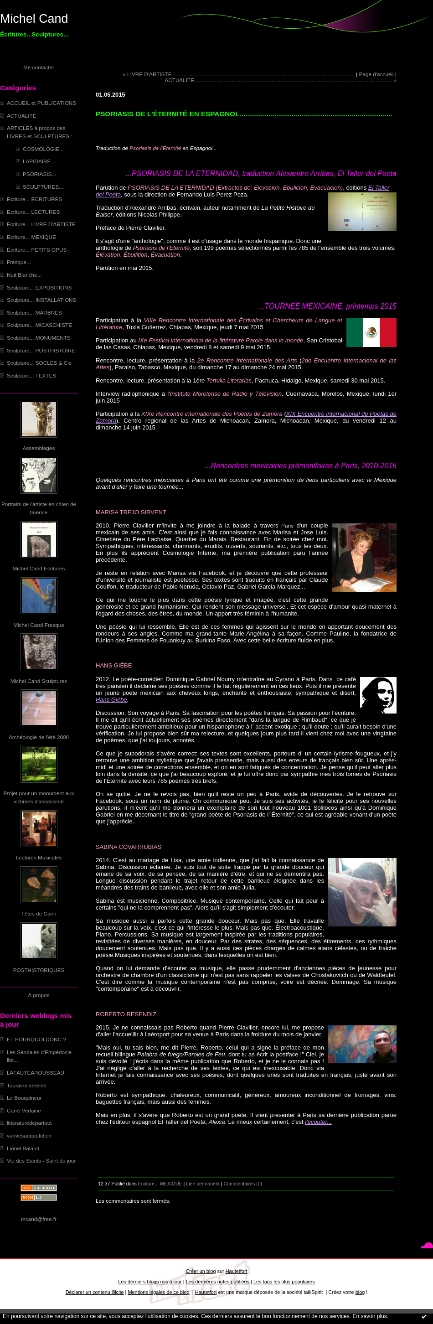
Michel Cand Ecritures (39, 568)
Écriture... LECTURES (33, 212)
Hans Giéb (110, 699)
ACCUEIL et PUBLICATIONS (41, 103)
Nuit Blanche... (24, 275)
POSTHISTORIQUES (39, 970)
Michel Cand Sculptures (38, 681)
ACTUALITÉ (21, 116)
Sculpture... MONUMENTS (39, 338)
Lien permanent (203, 1183)
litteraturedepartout (29, 1123)
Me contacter (38, 67)
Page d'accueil (376, 74)
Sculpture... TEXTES (31, 375)
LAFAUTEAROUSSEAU (35, 1073)
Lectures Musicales (39, 857)
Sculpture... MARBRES (34, 312)
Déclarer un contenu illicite (95, 1292)
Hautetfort (236, 1271)
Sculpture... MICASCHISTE (39, 325)
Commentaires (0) (242, 1183)
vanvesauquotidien (29, 1135)
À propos (38, 995)
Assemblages (39, 448)
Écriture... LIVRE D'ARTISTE (41, 224)
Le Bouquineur (24, 1098)
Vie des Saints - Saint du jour (41, 1161)
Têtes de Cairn (38, 913)
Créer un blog (201, 1271)
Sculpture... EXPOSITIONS (39, 287)
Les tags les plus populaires (284, 1281)
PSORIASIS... (39, 174)
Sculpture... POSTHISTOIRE (41, 350)
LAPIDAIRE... (39, 161)
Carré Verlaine (24, 1110)
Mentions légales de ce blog (158, 1292)
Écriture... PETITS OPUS (37, 250)
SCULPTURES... (43, 187)
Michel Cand (34, 19)
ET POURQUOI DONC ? (36, 1039)
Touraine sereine (26, 1085)
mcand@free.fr (39, 1219)
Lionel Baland (23, 1148)
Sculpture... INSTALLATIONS (41, 300)
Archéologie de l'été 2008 (39, 737)
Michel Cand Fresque (38, 625)
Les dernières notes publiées (217, 1281)
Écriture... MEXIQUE (31, 237)
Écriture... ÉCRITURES (34, 199)
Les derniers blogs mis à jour (149, 1281)
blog (360, 1292)
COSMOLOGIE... (43, 149)
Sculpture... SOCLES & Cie (39, 363)
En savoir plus (369, 1316)
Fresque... (19, 262)
